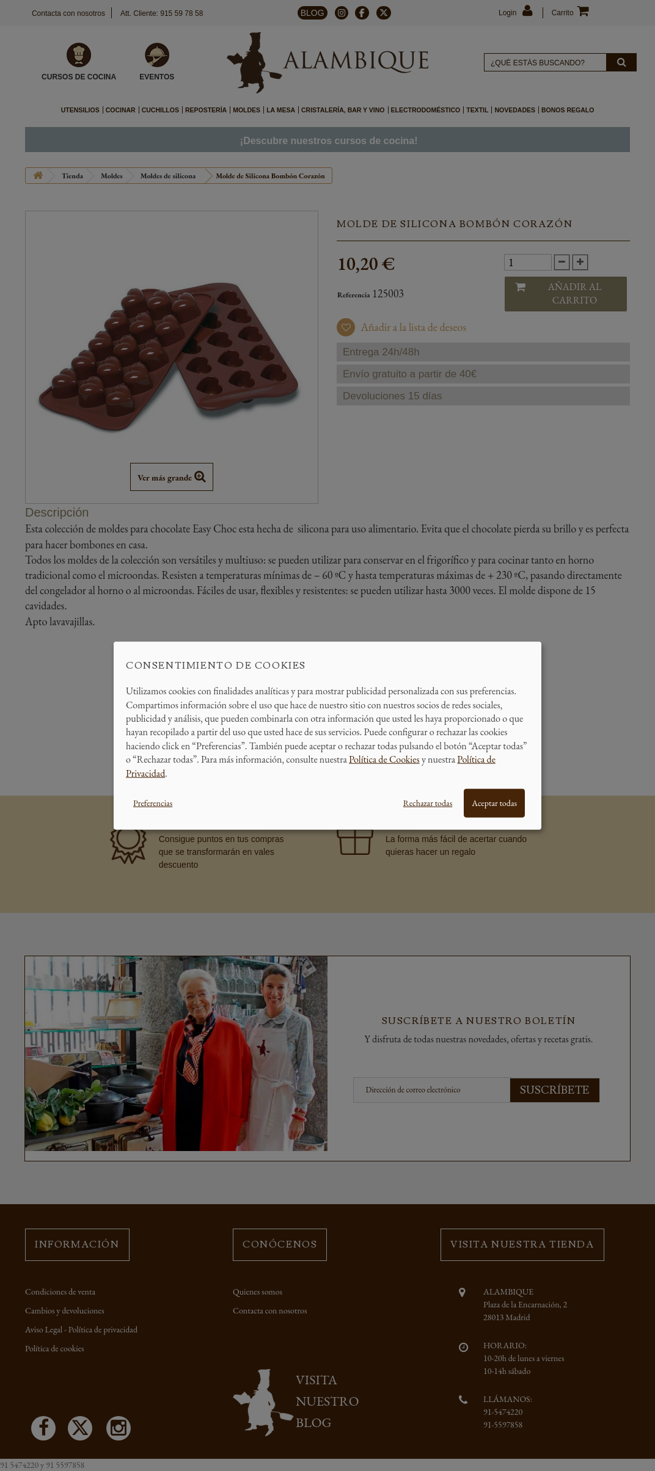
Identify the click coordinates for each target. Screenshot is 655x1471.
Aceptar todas (494, 802)
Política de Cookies (384, 759)
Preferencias (152, 802)
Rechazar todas (427, 802)
